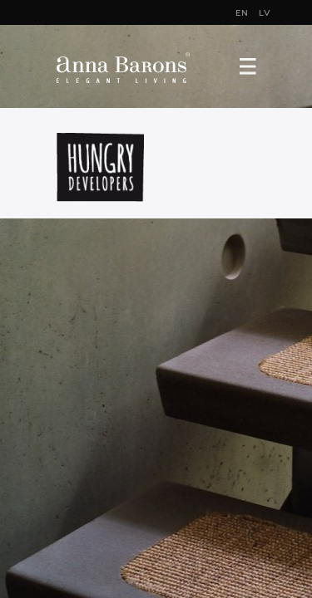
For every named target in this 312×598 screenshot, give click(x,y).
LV (265, 13)
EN (242, 13)
